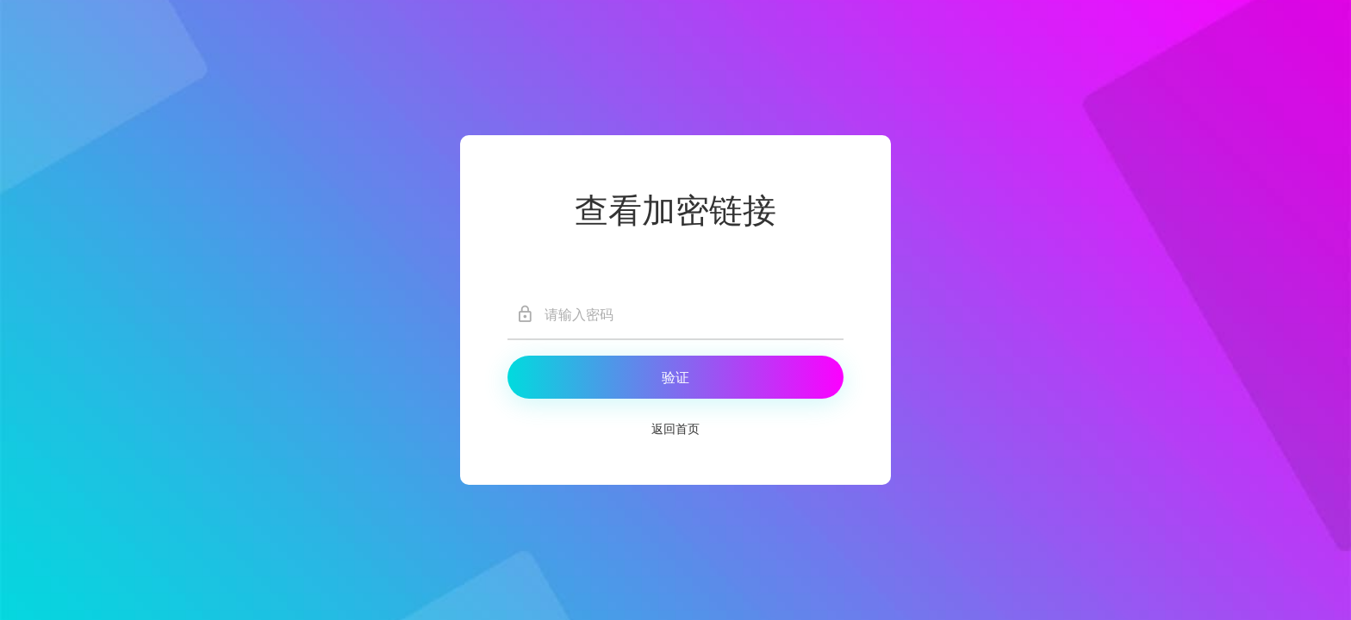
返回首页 (675, 429)
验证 (675, 377)
